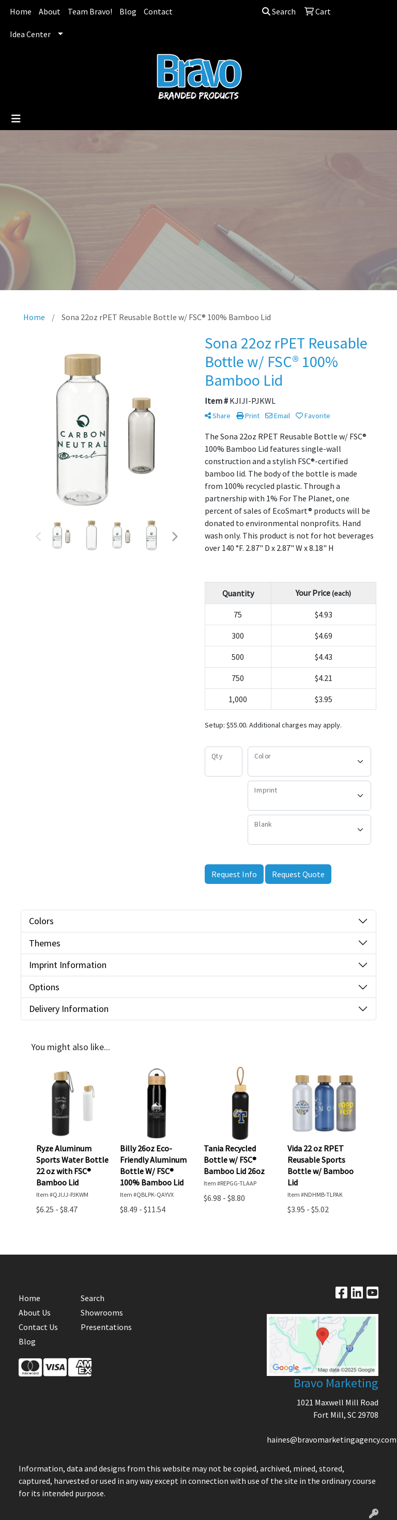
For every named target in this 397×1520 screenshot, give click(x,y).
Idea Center (30, 34)
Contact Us (38, 1327)
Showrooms (102, 1312)
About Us (35, 1312)
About (49, 11)
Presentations (105, 1327)
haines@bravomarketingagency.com (331, 1439)
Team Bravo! (90, 11)
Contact (158, 11)
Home (21, 11)
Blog (127, 11)
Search (279, 11)
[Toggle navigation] (16, 119)
